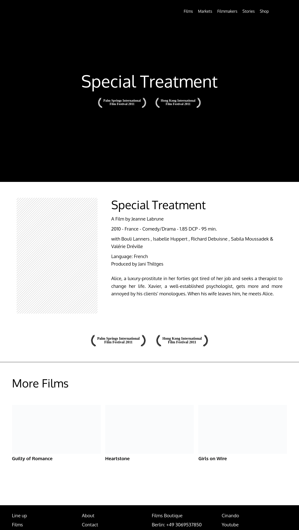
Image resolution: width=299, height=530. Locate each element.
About (88, 516)
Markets (190, 11)
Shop (260, 11)
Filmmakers (217, 11)
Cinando (230, 516)
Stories (242, 11)
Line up (19, 516)
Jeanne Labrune (147, 219)
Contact (90, 525)
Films (170, 11)
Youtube (230, 525)
